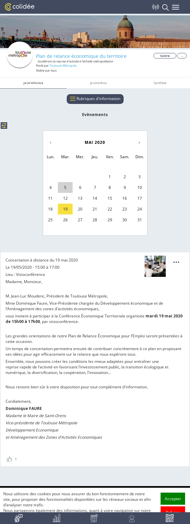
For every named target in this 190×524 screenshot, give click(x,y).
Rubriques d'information (95, 99)
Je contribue (98, 83)
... (182, 56)
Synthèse (160, 83)
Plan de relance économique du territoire (81, 56)
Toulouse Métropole (63, 65)
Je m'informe (33, 83)
